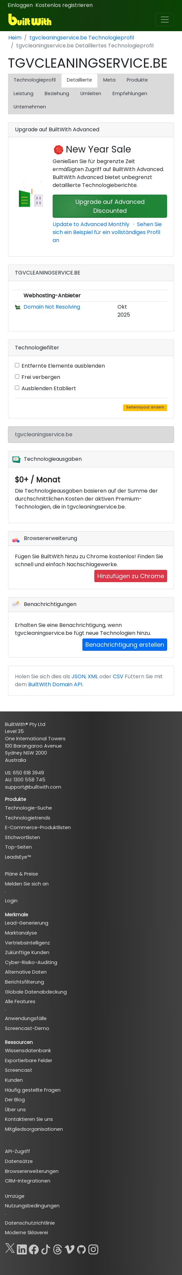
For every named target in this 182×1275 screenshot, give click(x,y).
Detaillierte (79, 80)
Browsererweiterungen (32, 1171)
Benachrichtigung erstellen (124, 644)
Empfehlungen (130, 93)
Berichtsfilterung (24, 982)
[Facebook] (34, 1248)
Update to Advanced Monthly (91, 224)
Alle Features (20, 1001)
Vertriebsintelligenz (27, 943)
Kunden (14, 1080)
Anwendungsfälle (26, 1018)
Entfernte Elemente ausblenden (63, 366)
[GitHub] (81, 1248)
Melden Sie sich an (27, 883)
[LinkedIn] (22, 1248)
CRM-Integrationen (27, 1181)
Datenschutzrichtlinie (30, 1223)
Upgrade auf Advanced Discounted (110, 206)
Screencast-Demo (27, 1028)
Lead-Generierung (26, 923)
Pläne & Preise (21, 874)
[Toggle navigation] (165, 19)
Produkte (137, 80)
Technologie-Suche (28, 808)
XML (93, 676)
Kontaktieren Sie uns (29, 1119)
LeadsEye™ (18, 857)
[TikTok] (46, 1248)
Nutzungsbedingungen (32, 1205)
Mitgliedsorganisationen (34, 1129)
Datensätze (19, 1161)
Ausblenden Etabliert (49, 388)
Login (11, 900)
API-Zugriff (17, 1151)
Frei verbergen (41, 377)
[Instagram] (93, 1248)
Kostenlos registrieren (64, 5)
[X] (10, 1248)
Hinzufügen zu (130, 576)
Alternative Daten (26, 972)
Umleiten (90, 93)
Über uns (15, 1109)
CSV (118, 676)
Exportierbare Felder (28, 1060)
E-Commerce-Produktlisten (38, 827)
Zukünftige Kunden (27, 952)
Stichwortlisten (22, 837)
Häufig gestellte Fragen (33, 1090)
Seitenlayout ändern (145, 407)
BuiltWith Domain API (55, 684)
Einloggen (20, 5)
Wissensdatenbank (28, 1050)
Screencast (18, 1070)
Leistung (23, 93)
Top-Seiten (18, 847)
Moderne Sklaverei (26, 1232)
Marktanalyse (21, 933)
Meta (109, 80)
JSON (78, 676)
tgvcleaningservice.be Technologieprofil (81, 37)
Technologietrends (27, 818)
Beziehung (57, 93)
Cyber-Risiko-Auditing (31, 962)
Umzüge (14, 1196)
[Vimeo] (69, 1248)
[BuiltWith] (30, 20)
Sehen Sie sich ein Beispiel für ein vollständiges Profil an (107, 232)
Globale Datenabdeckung (36, 992)
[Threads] (58, 1248)
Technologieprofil (35, 80)
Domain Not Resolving (51, 307)
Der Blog (15, 1099)
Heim (15, 37)
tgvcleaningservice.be (43, 434)
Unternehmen (30, 106)
